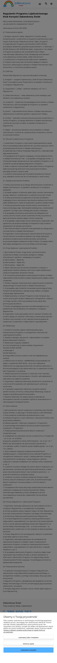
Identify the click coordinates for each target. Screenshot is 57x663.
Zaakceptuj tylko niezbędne (29, 637)
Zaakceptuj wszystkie (28, 650)
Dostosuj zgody (28, 644)
